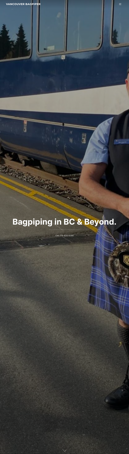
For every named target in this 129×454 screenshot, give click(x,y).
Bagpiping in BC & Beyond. (64, 221)
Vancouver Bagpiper (23, 4)
